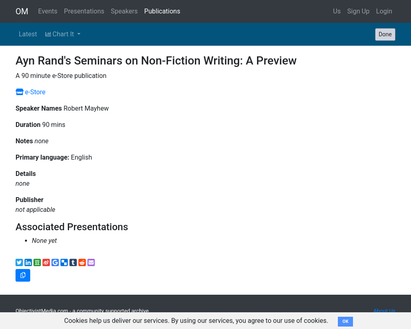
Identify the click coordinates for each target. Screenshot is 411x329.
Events (47, 11)
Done (385, 34)
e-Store (30, 92)
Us (337, 11)
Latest (28, 34)
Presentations (84, 11)
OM (22, 11)
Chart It (60, 34)
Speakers (124, 11)
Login (384, 11)
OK (345, 321)
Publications (162, 11)
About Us (384, 311)
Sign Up (358, 11)
